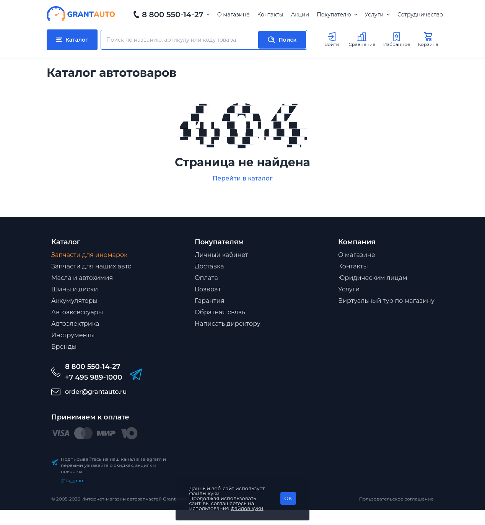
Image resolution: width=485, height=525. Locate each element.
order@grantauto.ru (96, 391)
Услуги (377, 14)
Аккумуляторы (74, 300)
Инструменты (73, 335)
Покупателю (337, 14)
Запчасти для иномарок (89, 254)
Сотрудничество (420, 14)
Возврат (208, 289)
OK (288, 498)
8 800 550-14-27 (172, 14)
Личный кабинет (221, 254)
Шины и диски (74, 289)
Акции (300, 14)
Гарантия (209, 300)
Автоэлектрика (75, 323)
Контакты (270, 14)
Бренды (63, 346)
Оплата (206, 277)
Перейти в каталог (242, 178)
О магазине (233, 14)
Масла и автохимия (82, 277)
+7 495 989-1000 (93, 377)
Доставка (209, 266)
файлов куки (247, 508)
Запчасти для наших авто (91, 266)
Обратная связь (220, 312)
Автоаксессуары (77, 312)
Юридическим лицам (372, 277)
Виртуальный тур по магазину (386, 300)
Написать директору (227, 323)
